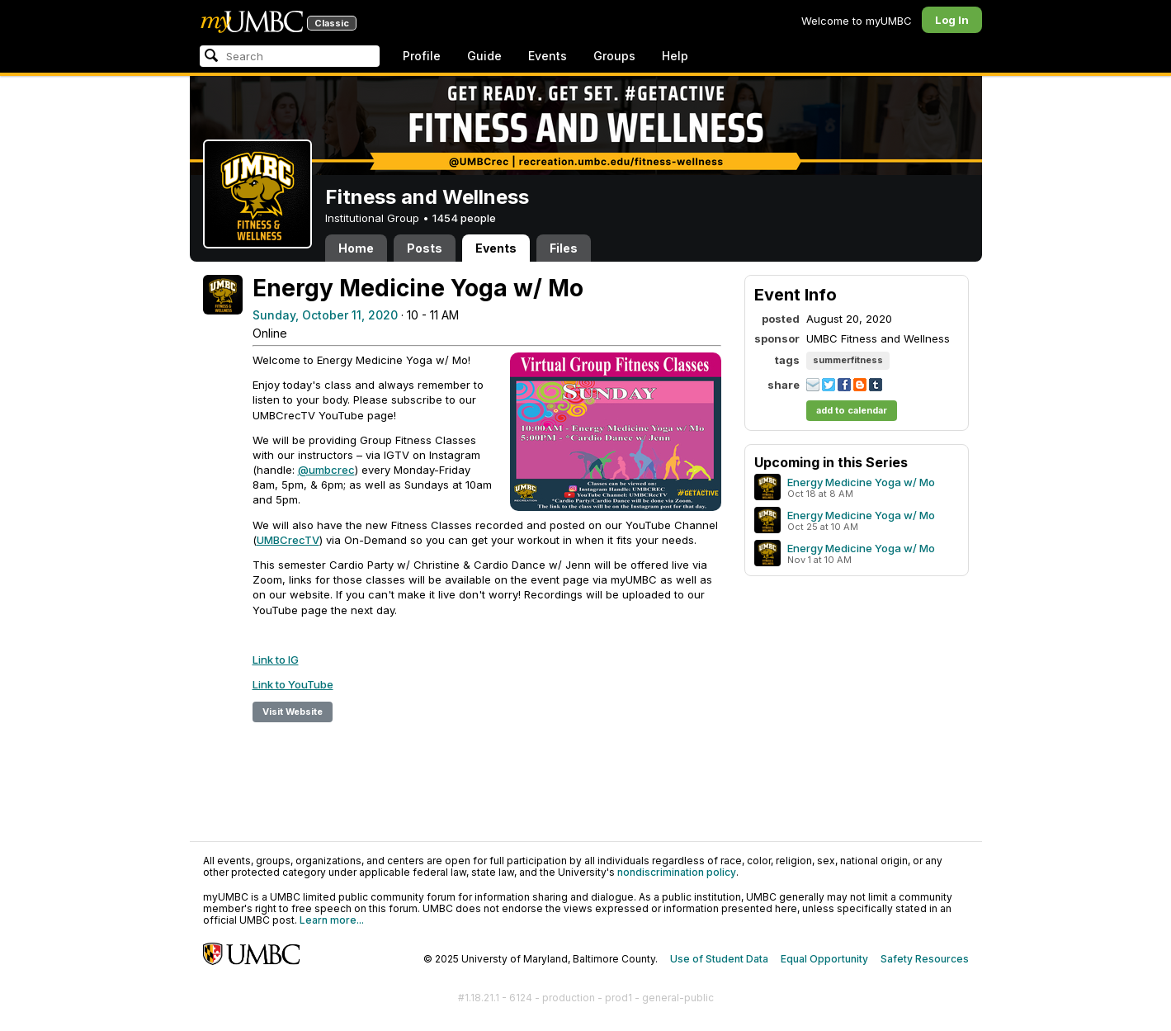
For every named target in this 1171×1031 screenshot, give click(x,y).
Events (547, 56)
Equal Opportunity (824, 959)
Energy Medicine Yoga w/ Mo (861, 482)
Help (675, 56)
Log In (952, 19)
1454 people (464, 218)
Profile (422, 56)
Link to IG (276, 659)
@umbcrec (326, 469)
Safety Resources (925, 959)
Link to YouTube (293, 684)
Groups (614, 56)
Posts (424, 248)
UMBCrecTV (288, 539)
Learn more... (332, 920)
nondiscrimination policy (676, 872)
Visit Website (292, 711)
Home (356, 248)
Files (564, 248)
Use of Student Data (719, 959)
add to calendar (851, 410)
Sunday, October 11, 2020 (325, 315)
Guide (484, 56)
